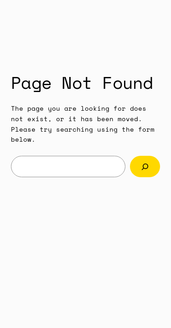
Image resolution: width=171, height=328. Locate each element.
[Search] (145, 166)
